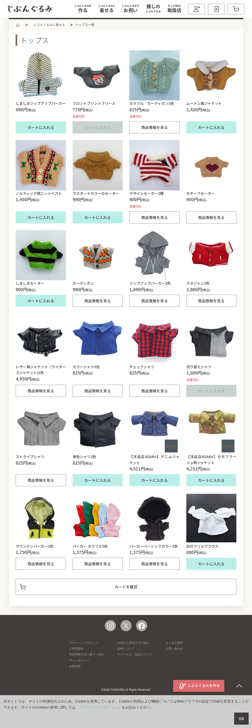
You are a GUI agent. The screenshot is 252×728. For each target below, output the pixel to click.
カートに (40, 145)
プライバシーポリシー (83, 660)
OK (241, 718)
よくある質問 (174, 660)
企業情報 (75, 684)
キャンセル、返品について (134, 672)
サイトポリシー (79, 678)
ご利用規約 (76, 666)
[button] (82, 9)
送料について (126, 666)
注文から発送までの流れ (133, 660)
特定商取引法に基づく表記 (86, 672)
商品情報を (154, 145)
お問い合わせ (174, 666)
